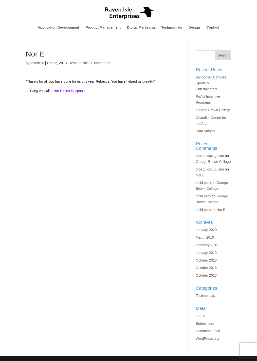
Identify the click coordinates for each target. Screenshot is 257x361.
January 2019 (206, 253)
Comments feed (208, 331)
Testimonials (171, 27)
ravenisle (37, 63)
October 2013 (206, 275)
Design (194, 27)
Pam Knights (205, 131)
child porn (203, 183)
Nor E (200, 175)
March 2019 (205, 237)
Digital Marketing (141, 27)
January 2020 (206, 230)
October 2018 (206, 260)
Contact (212, 27)
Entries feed (205, 323)
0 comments (100, 63)
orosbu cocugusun (210, 156)
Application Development (58, 27)
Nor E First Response (70, 91)
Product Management (103, 27)
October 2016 (206, 268)
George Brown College (213, 110)
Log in (200, 316)
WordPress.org (207, 339)
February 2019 (207, 245)
